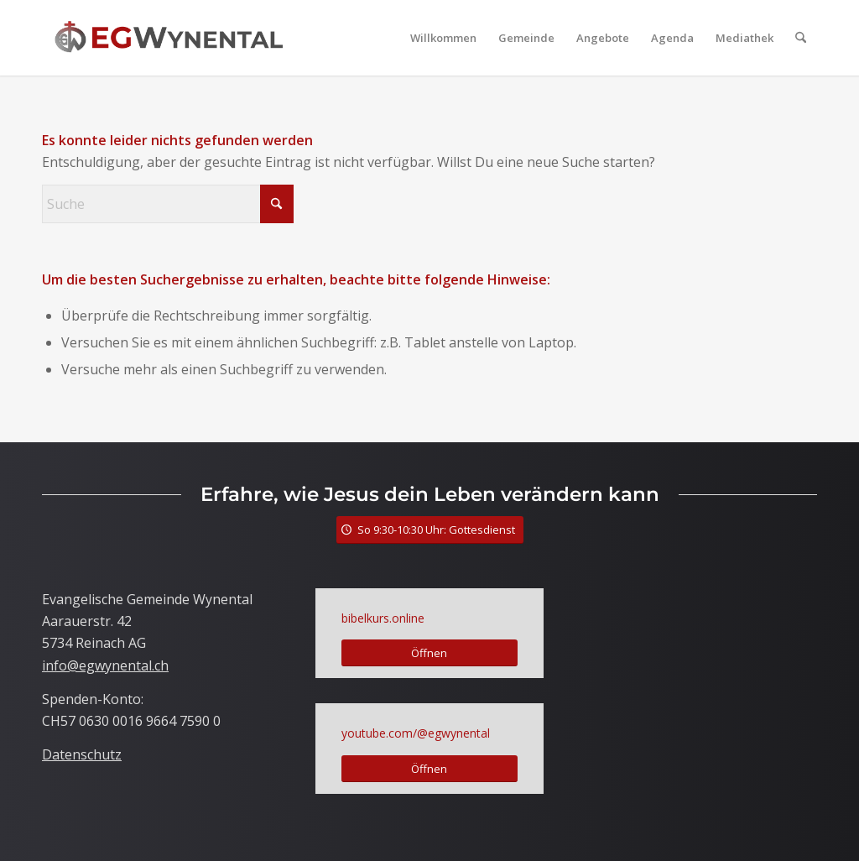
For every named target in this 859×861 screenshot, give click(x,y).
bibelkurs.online (382, 618)
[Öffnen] (429, 653)
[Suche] (800, 38)
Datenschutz (82, 754)
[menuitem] (443, 38)
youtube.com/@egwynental (415, 733)
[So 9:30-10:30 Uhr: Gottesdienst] (429, 530)
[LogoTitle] (169, 38)
